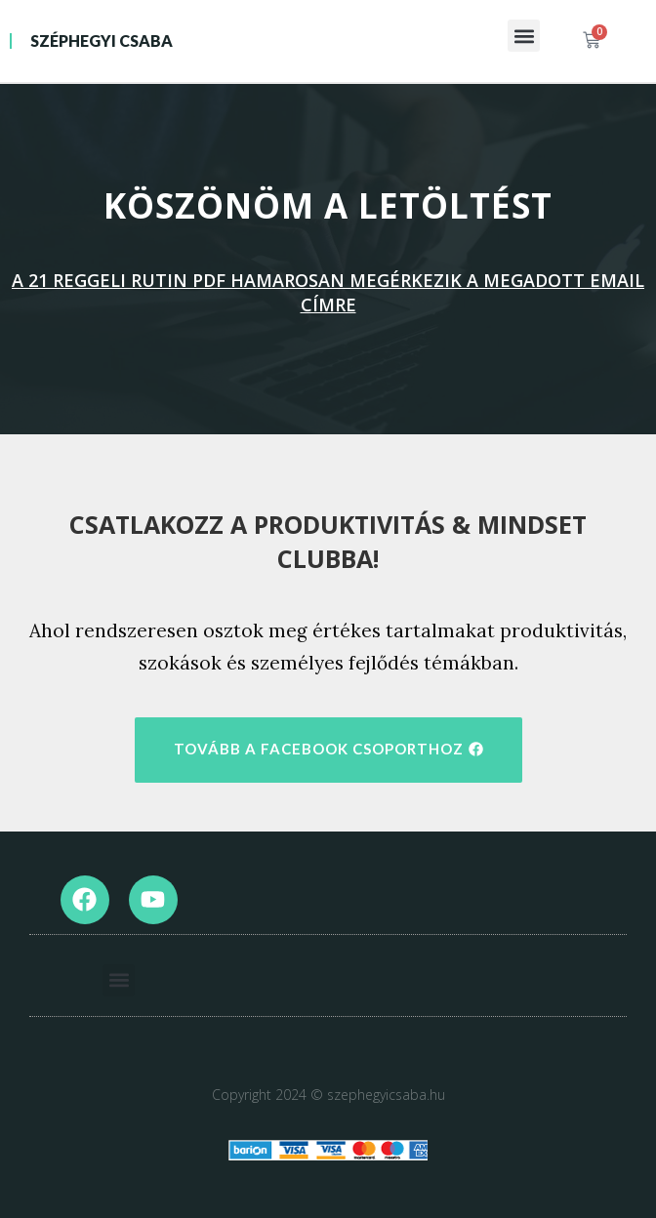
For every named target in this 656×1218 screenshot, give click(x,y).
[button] (524, 36)
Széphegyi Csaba (101, 40)
